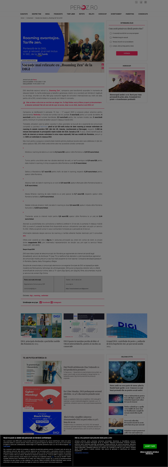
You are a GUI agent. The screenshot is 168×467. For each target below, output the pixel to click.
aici (53, 457)
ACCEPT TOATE (150, 446)
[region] (84, 451)
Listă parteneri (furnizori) (81, 453)
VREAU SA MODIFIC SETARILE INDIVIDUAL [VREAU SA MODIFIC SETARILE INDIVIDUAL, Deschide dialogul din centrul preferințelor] (149, 453)
